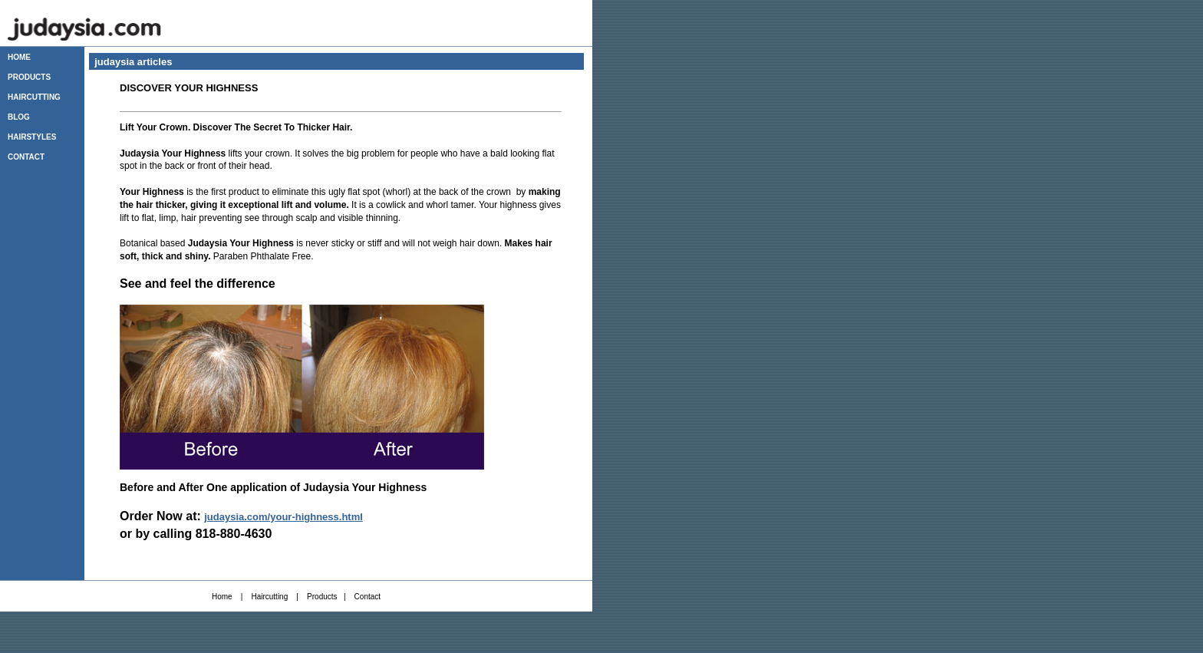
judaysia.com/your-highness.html (283, 517)
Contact (367, 596)
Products (322, 596)
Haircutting (269, 596)
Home (222, 596)
